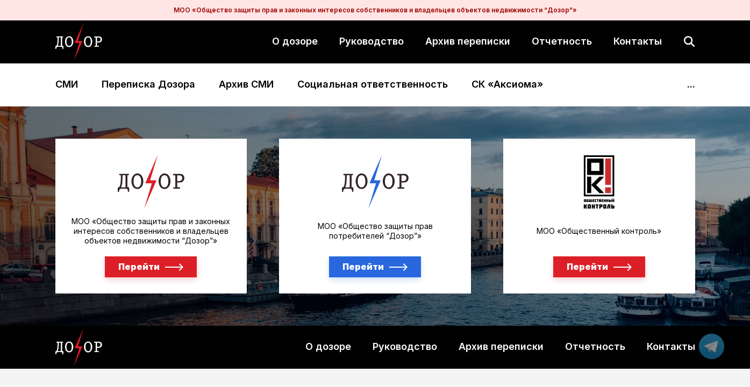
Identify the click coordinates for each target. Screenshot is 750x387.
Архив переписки (467, 41)
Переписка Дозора (148, 85)
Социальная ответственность (372, 85)
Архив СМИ (246, 85)
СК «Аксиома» (507, 85)
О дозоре (295, 41)
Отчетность (562, 41)
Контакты (637, 41)
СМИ (66, 85)
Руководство (371, 41)
